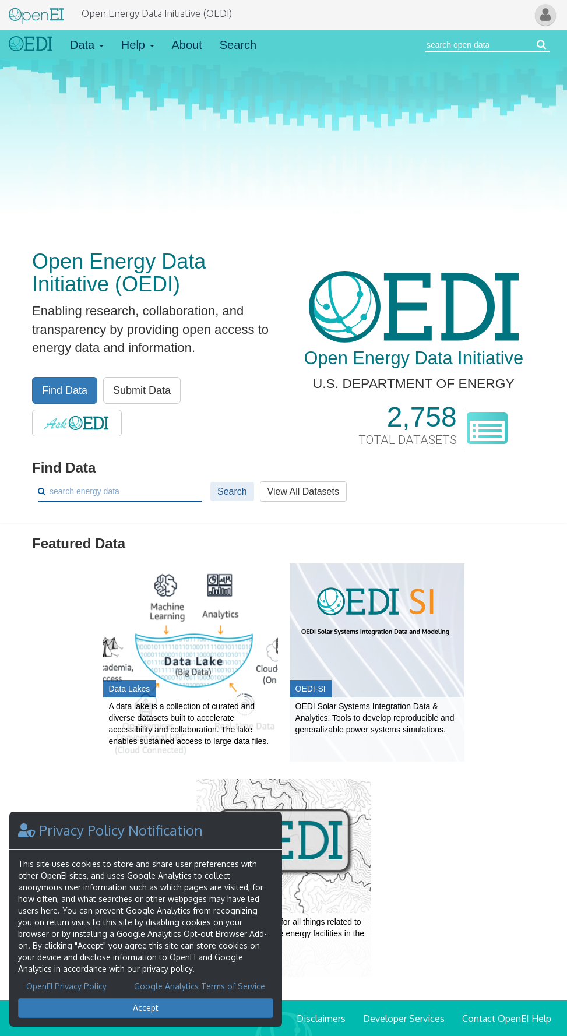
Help (137, 44)
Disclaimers (321, 1018)
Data (87, 44)
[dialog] (145, 919)
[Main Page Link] (36, 13)
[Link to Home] (30, 44)
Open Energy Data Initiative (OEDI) (157, 13)
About (187, 44)
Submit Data (142, 390)
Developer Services (404, 1018)
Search (238, 44)
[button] (545, 15)
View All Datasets (303, 491)
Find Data (64, 390)
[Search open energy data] (541, 44)
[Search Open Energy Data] (479, 45)
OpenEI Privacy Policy (66, 986)
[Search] (124, 491)
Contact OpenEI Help (506, 1018)
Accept (146, 1008)
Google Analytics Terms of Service (199, 986)
